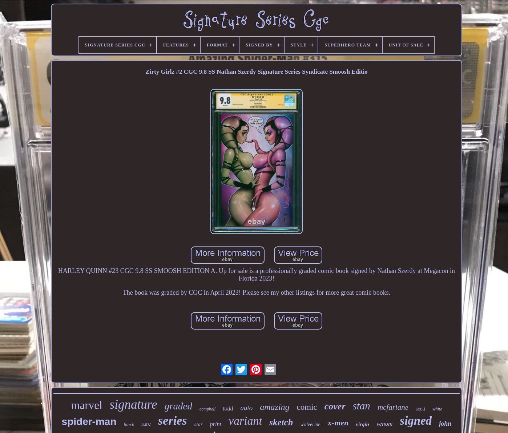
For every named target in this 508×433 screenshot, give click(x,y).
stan (361, 406)
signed (416, 420)
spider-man (89, 421)
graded (179, 406)
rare (146, 423)
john (445, 423)
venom (384, 423)
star (198, 424)
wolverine (310, 424)
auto (246, 408)
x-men (338, 422)
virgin (362, 424)
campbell (207, 409)
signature (133, 404)
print (215, 424)
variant (245, 420)
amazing (274, 407)
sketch (281, 422)
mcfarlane (393, 407)
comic (307, 407)
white (437, 409)
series (172, 420)
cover (335, 406)
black (129, 424)
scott (420, 409)
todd (228, 408)
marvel (86, 405)
